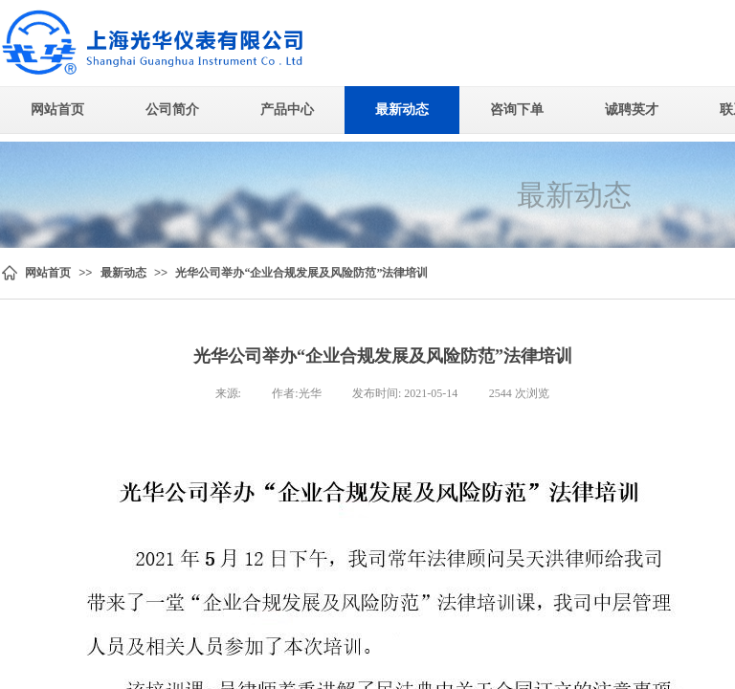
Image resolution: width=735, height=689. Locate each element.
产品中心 (287, 109)
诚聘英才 (631, 109)
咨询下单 (517, 109)
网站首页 (57, 109)
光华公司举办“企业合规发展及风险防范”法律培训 (301, 272)
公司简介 (172, 109)
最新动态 (402, 109)
